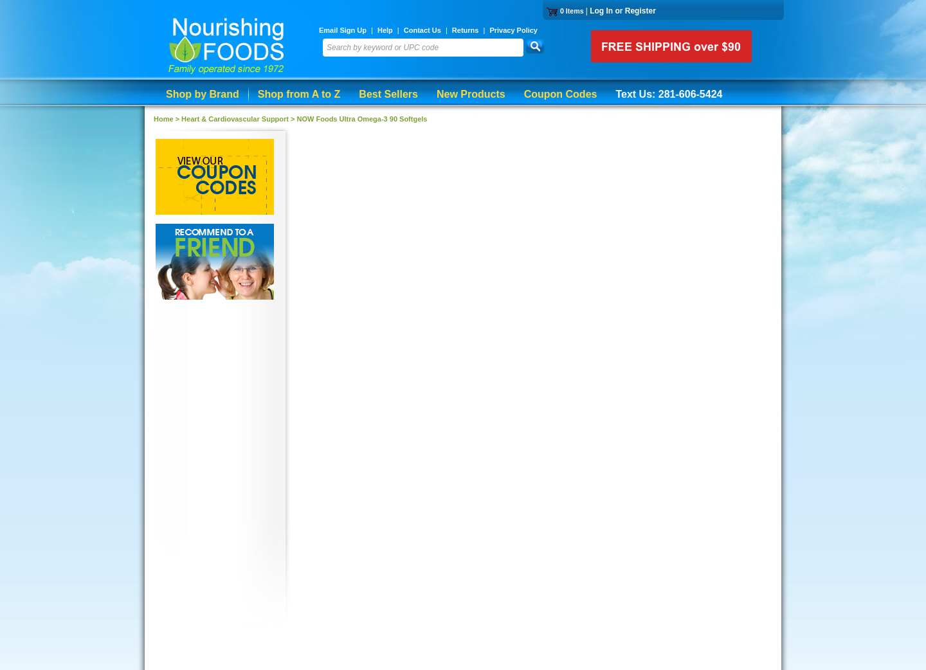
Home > (167, 119)
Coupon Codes (560, 94)
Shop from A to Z (299, 94)
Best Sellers (388, 94)
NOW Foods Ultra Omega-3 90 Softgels (362, 119)
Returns (465, 30)
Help (385, 30)
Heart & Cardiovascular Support (235, 119)
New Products (471, 94)
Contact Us (422, 30)
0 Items (572, 11)
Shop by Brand (202, 94)
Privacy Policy (513, 30)
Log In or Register (623, 10)
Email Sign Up (343, 30)
